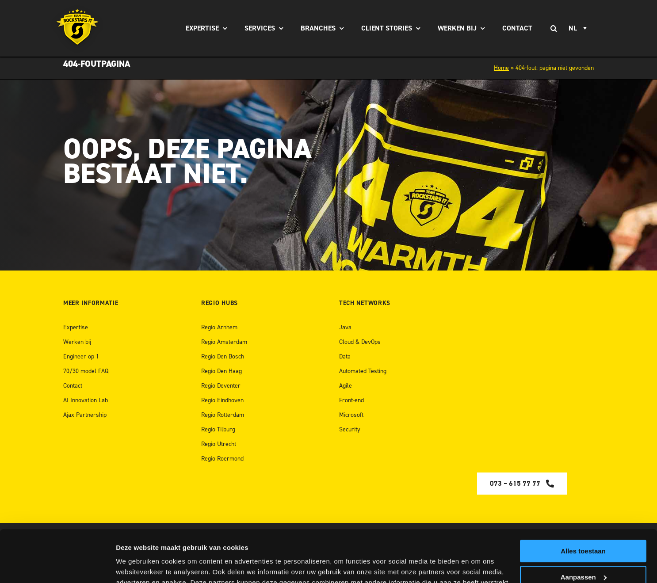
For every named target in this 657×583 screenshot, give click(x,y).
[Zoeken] (553, 28)
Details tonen (137, 565)
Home (501, 68)
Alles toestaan (583, 499)
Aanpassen (584, 525)
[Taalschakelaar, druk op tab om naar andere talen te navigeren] (579, 28)
